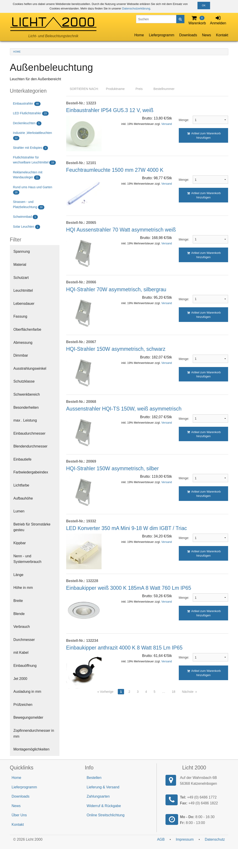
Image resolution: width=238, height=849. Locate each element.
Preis (139, 89)
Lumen (19, 511)
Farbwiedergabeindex (31, 472)
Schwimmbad (25, 217)
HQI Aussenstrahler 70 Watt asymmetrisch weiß (121, 230)
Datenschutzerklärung (136, 8)
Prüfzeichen (23, 705)
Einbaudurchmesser (29, 433)
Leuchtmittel (23, 290)
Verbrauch (22, 627)
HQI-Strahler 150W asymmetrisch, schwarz (115, 349)
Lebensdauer (24, 303)
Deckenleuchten (27, 123)
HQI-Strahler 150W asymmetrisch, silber (112, 468)
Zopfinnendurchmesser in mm (34, 733)
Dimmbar (21, 355)
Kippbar (20, 543)
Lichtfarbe (21, 485)
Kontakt (222, 35)
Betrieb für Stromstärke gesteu (32, 527)
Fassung (20, 316)
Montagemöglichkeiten (32, 749)
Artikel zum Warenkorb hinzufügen (204, 135)
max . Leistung (25, 420)
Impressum (185, 839)
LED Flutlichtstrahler (31, 113)
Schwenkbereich (27, 394)
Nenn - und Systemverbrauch (28, 559)
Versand (166, 124)
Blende (19, 614)
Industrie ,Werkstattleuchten (32, 135)
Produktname (115, 89)
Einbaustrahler (27, 104)
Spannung (22, 251)
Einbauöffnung (25, 666)
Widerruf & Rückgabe (104, 806)
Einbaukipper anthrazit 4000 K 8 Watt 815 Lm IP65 (124, 648)
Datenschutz (215, 839)
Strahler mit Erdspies (30, 148)
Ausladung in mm (27, 691)
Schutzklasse (24, 381)
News (206, 35)
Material (20, 264)
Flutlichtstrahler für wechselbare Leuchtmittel (34, 160)
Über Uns (19, 815)
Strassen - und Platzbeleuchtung (29, 204)
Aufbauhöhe (23, 498)
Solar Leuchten (26, 227)
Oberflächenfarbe (27, 329)
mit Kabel (21, 652)
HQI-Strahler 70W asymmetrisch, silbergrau (116, 289)
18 (173, 691)
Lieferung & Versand (103, 787)
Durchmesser (24, 640)
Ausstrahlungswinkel (30, 368)
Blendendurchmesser (31, 446)
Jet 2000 (20, 679)
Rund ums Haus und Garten (32, 190)
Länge (19, 575)
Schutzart (21, 278)
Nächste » (189, 691)
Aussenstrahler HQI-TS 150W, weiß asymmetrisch (124, 409)
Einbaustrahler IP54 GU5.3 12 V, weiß (110, 110)
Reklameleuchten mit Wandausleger (28, 175)
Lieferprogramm (161, 35)
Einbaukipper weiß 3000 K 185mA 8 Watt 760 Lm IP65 (128, 588)
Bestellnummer (164, 89)
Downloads (188, 35)
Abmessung (23, 342)
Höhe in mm (23, 588)
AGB (161, 839)
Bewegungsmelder (28, 717)
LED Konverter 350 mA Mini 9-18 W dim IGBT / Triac (126, 528)
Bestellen (94, 778)
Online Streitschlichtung (106, 815)
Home (139, 35)
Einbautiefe (23, 459)
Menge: (182, 120)
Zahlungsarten (98, 796)
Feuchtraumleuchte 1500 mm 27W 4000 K (114, 170)
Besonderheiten (26, 407)
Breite (18, 601)
